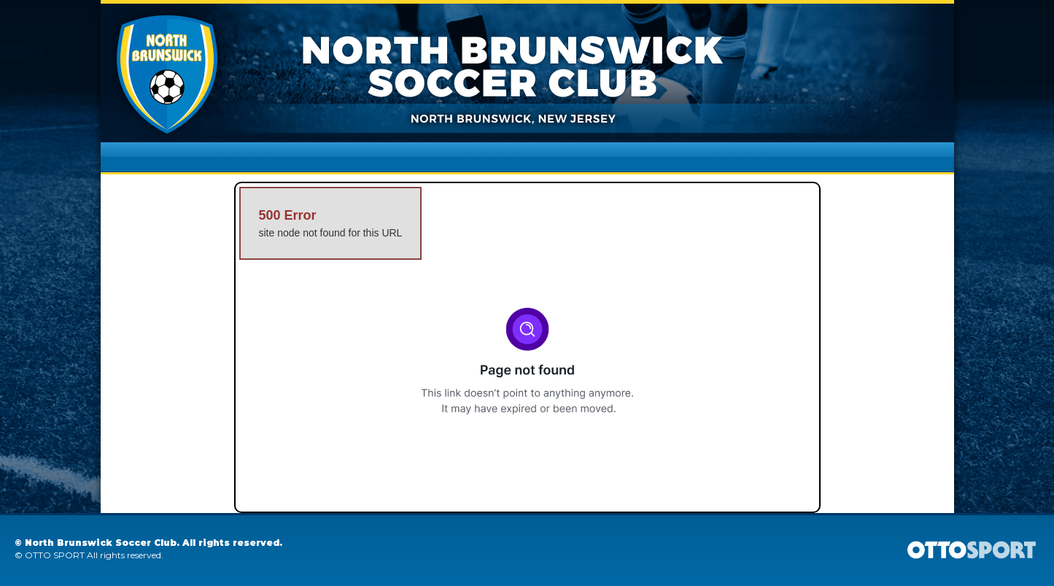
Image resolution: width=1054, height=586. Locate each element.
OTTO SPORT (55, 555)
